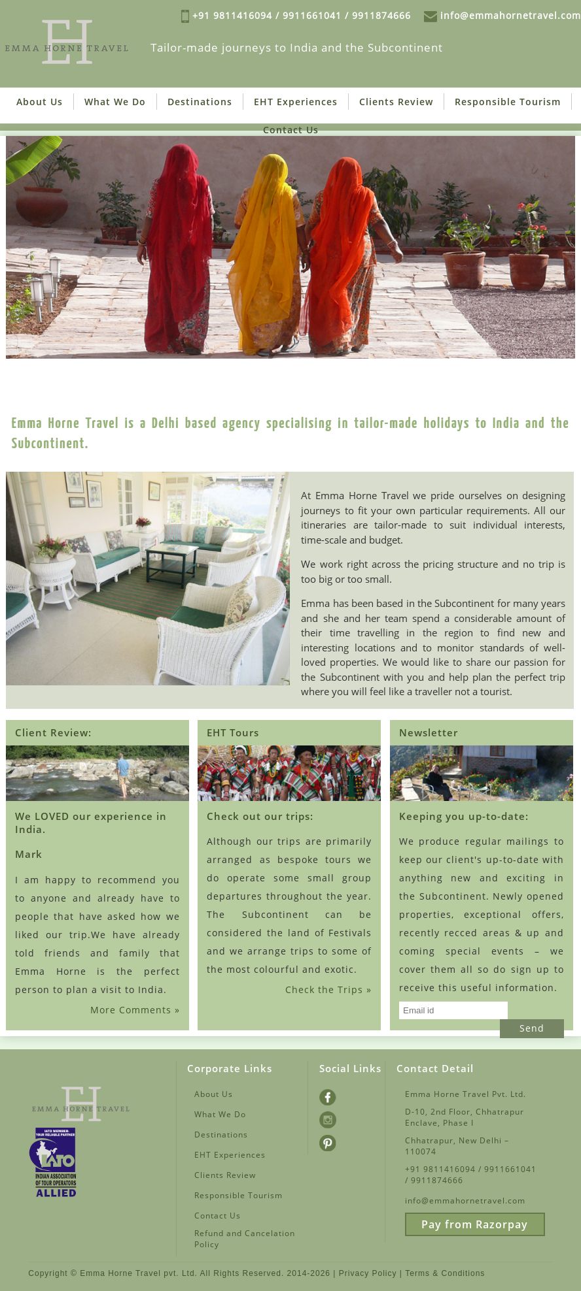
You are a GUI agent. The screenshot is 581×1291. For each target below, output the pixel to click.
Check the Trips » (328, 989)
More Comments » (135, 1010)
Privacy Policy (368, 1273)
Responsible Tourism (508, 101)
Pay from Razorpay (474, 1224)
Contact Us (291, 129)
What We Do (115, 101)
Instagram (340, 1118)
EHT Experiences (296, 101)
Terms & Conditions (445, 1273)
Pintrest (336, 1141)
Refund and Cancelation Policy (244, 1239)
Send (531, 1028)
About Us (39, 101)
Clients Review (396, 101)
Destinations (199, 101)
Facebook (339, 1095)
